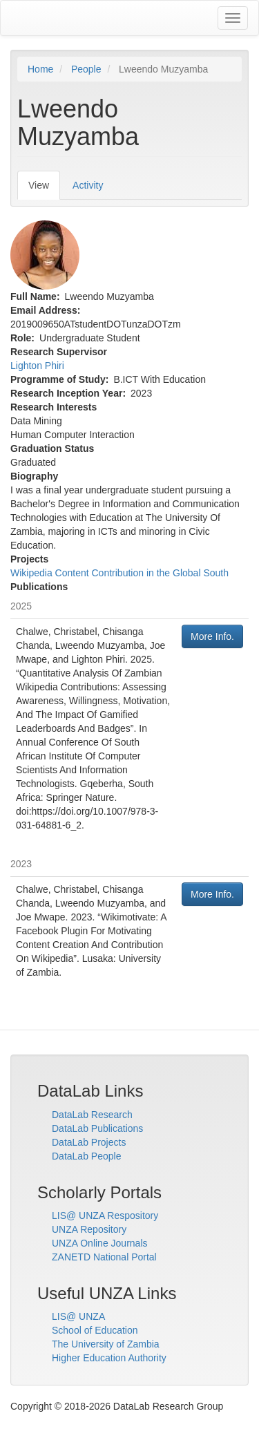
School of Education (95, 1330)
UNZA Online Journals (100, 1243)
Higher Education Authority (109, 1357)
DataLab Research (92, 1114)
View (44, 189)
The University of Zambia (106, 1344)
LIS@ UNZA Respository (105, 1215)
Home (40, 69)
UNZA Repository (89, 1229)
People (86, 69)
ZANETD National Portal (104, 1256)
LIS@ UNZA (78, 1316)
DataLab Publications (97, 1128)
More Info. (212, 636)
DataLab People (86, 1156)
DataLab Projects (89, 1142)
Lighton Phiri (37, 365)
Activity (88, 185)
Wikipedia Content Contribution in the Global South (119, 572)
